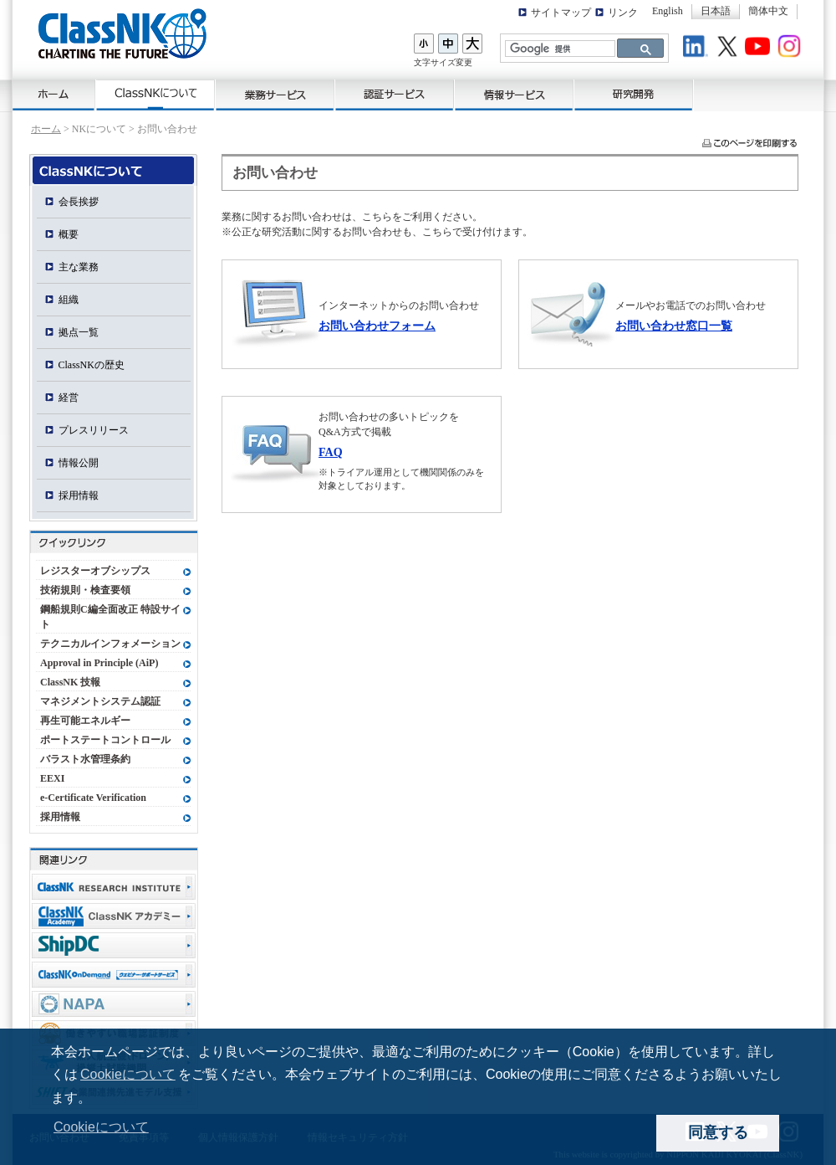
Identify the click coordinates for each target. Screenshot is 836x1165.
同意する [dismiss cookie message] (718, 1132)
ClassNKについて (156, 95)
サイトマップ (561, 12)
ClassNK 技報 (70, 682)
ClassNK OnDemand (114, 975)
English (667, 11)
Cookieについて (128, 1074)
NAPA (114, 1004)
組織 (69, 299)
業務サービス (275, 95)
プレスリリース (94, 430)
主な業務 (79, 267)
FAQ (331, 452)
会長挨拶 (79, 202)
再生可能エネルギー (85, 720)
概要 (69, 234)
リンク (623, 12)
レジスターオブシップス (95, 571)
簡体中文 (768, 11)
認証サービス (395, 95)
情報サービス (514, 95)
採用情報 (79, 495)
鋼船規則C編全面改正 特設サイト (110, 616)
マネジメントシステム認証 (100, 701)
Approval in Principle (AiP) (99, 663)
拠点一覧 (79, 332)
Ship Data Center (114, 945)
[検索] (558, 49)
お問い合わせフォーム (377, 325)
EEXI (52, 778)
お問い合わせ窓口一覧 (673, 325)
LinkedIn (698, 48)
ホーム (54, 95)
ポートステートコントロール (105, 740)
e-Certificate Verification (93, 797)
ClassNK (122, 33)
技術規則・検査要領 (85, 590)
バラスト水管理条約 (85, 759)
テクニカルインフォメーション (110, 643)
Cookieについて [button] (101, 1127)
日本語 (716, 11)
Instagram (792, 48)
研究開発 (634, 95)
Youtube (760, 48)
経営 (69, 397)
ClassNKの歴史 (92, 365)
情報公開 (79, 463)
